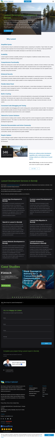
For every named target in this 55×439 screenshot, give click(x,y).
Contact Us (8, 30)
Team (43, 392)
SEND (46, 343)
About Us (44, 388)
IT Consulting (32, 395)
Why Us (44, 390)
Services (31, 386)
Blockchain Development (34, 391)
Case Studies (45, 394)
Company (44, 386)
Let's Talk (28, 1)
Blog (43, 396)
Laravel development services (13, 185)
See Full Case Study (6, 285)
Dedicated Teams (32, 393)
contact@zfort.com (9, 371)
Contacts (3, 414)
